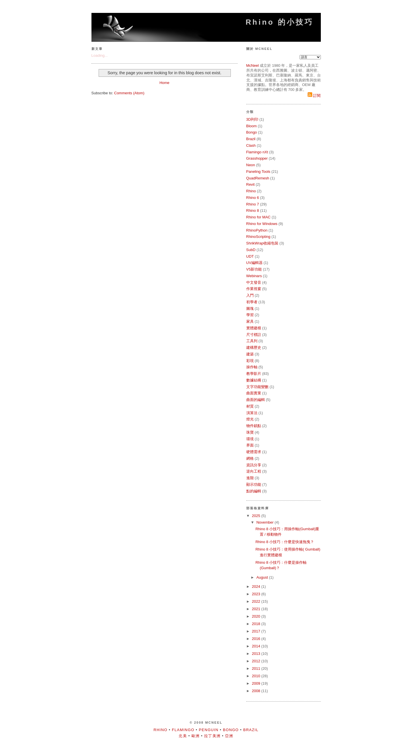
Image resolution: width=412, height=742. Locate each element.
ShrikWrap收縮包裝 (262, 243)
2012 (256, 661)
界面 (250, 445)
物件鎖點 (253, 426)
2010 (256, 676)
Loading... (99, 55)
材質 (250, 406)
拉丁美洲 (212, 736)
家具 (250, 321)
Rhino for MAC (258, 217)
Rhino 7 (252, 204)
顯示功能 (253, 484)
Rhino (251, 191)
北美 (183, 736)
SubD (251, 250)
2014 (256, 646)
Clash (251, 145)
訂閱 (314, 95)
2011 (256, 668)
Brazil (251, 139)
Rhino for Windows (262, 224)
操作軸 (251, 367)
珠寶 (250, 432)
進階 (250, 478)
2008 (256, 691)
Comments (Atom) (129, 93)
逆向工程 (253, 471)
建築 (250, 354)
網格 (250, 458)
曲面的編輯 (255, 400)
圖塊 (250, 308)
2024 (256, 586)
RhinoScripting (258, 236)
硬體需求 (253, 452)
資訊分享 (253, 465)
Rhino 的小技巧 (280, 22)
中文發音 (253, 282)
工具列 (251, 341)
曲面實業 (253, 393)
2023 (256, 594)
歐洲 (196, 736)
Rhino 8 (252, 210)
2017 (256, 631)
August (262, 577)
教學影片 (253, 373)
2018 (256, 624)
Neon (250, 165)
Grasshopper (257, 158)
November (265, 522)
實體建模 (253, 328)
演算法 (251, 413)
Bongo (251, 132)
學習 (250, 315)
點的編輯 (253, 491)
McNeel (252, 65)
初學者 (251, 302)
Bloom (251, 126)
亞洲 (229, 736)
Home (164, 83)
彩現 (250, 361)
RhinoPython (256, 230)
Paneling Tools (258, 171)
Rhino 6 (252, 197)
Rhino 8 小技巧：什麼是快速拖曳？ (284, 542)
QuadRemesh (257, 178)
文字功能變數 (257, 387)
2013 (256, 653)
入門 (250, 295)
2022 (256, 601)
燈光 (250, 419)
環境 (250, 439)
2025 (256, 516)
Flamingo (183, 730)
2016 (256, 639)
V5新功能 (254, 269)
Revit (250, 184)
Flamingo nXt (257, 152)
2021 (256, 609)
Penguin (208, 730)
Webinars (254, 276)
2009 (256, 683)
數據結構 (253, 380)
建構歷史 (253, 347)
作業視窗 (253, 289)
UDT (250, 256)
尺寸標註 (253, 334)
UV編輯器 (254, 263)
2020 (256, 616)
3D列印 (252, 119)
